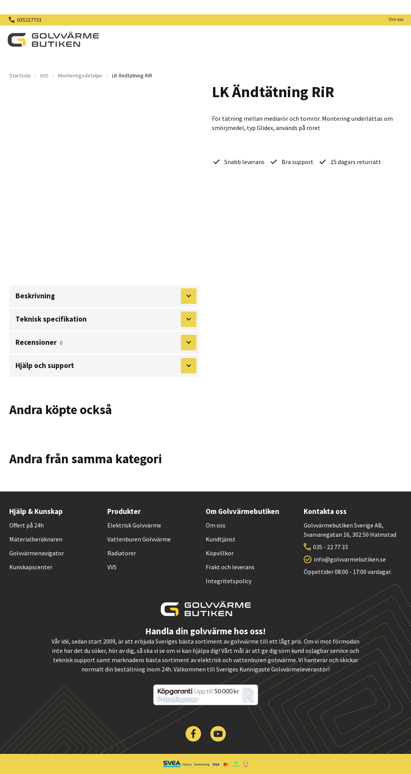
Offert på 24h (26, 525)
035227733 (29, 19)
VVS (44, 75)
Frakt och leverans (230, 567)
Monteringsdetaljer (80, 75)
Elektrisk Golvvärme (134, 525)
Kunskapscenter (30, 567)
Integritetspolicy (228, 581)
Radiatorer (121, 553)
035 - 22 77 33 (330, 547)
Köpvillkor (220, 553)
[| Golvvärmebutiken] (53, 39)
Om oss (396, 19)
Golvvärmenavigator (36, 553)
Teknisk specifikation (105, 319)
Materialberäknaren (35, 539)
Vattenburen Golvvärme (139, 539)
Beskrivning (105, 296)
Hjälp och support (105, 365)
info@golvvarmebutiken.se (350, 559)
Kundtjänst (221, 539)
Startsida (20, 75)
